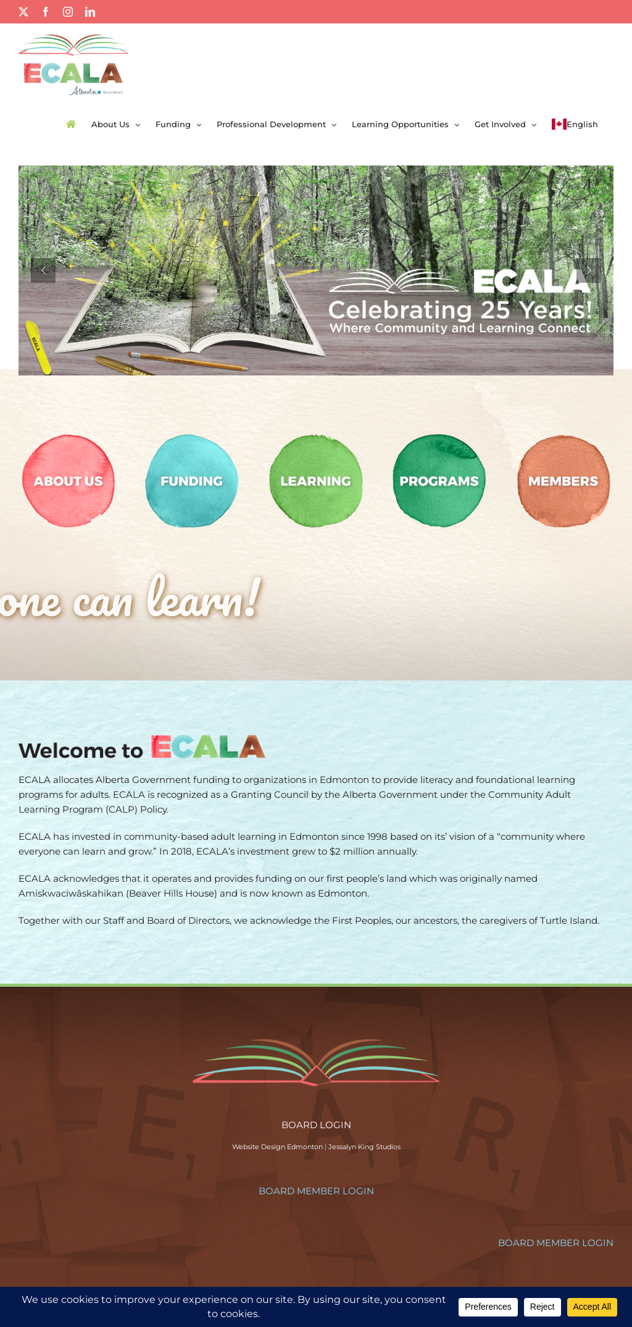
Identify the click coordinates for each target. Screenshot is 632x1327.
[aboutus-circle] (68, 436)
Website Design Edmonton (277, 1146)
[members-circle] (563, 436)
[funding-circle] (192, 436)
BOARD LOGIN (316, 1125)
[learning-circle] (316, 436)
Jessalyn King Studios (364, 1146)
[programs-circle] (439, 436)
